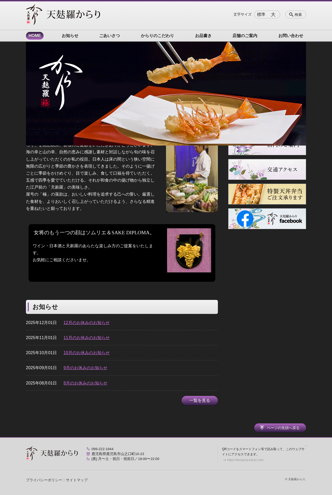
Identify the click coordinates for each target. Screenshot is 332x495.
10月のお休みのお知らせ (87, 352)
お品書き (203, 35)
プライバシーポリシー (44, 480)
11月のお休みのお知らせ (87, 337)
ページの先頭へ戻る (283, 428)
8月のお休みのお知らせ (85, 383)
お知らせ (70, 35)
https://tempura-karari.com (245, 460)
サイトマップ (77, 480)
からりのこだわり (157, 35)
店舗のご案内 (244, 35)
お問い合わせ (290, 35)
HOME (35, 35)
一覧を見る (199, 400)
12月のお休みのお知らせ (87, 322)
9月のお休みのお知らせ (85, 368)
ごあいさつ (109, 35)
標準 (261, 14)
